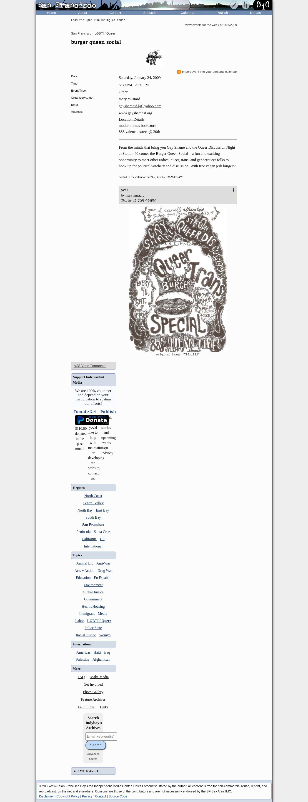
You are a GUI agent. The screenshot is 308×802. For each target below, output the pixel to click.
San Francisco (81, 33)
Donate (255, 13)
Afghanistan (101, 659)
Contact (115, 13)
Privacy (87, 796)
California (89, 539)
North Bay (85, 510)
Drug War (105, 570)
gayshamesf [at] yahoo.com (140, 106)
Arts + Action (84, 570)
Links (104, 707)
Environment (93, 585)
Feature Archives (93, 699)
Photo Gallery (93, 692)
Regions (79, 488)
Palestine (82, 659)
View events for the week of (211, 25)
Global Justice (93, 592)
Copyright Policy (67, 796)
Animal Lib (84, 563)
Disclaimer (46, 796)
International (93, 546)
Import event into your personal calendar (207, 72)
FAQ (81, 677)
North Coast (93, 496)
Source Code (118, 796)
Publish (222, 13)
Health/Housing (93, 606)
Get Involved (93, 684)
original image (168, 355)
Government (93, 599)
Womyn (104, 635)
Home (51, 13)
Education (83, 578)
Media (102, 613)
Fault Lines (86, 707)
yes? (124, 190)
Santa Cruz (102, 532)
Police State (93, 628)
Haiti (97, 652)
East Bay (102, 510)
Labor (79, 621)
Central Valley (93, 503)
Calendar (188, 13)
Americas (83, 652)
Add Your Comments (90, 366)
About (82, 13)
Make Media (99, 677)
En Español (102, 578)
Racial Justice (86, 635)
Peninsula (83, 532)
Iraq (107, 652)
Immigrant (87, 613)
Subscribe (150, 13)
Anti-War (103, 563)
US (102, 539)
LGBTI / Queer (105, 33)
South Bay (93, 517)
